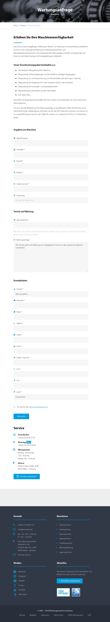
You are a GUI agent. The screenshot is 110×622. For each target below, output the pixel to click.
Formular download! (26, 476)
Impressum (45, 615)
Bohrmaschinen (65, 534)
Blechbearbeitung (66, 548)
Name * (19, 312)
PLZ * (18, 369)
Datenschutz (58, 615)
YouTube (21, 590)
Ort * (18, 380)
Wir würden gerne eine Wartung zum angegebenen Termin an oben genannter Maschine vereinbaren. (51, 257)
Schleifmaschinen (65, 543)
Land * (19, 392)
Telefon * (20, 323)
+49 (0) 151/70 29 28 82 (27, 445)
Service (22, 25)
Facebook (22, 572)
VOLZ (16, 25)
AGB (89, 615)
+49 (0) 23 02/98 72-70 (26, 438)
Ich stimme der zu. (32, 407)
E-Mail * (19, 335)
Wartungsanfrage (23, 240)
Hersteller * (21, 150)
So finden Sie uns (24, 555)
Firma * (19, 346)
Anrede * (20, 289)
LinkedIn (22, 581)
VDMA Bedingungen (75, 615)
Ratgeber (33, 615)
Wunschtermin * (23, 220)
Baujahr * (20, 172)
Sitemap (22, 615)
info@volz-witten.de (25, 529)
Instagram (22, 576)
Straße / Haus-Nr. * (23, 358)
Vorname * (21, 300)
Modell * (20, 161)
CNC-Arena (23, 594)
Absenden (21, 416)
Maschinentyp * (22, 138)
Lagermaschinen (65, 552)
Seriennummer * (23, 184)
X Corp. (21, 585)
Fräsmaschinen (65, 529)
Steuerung (21, 195)
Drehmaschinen (65, 525)
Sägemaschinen (65, 538)
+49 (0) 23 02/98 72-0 (26, 525)
